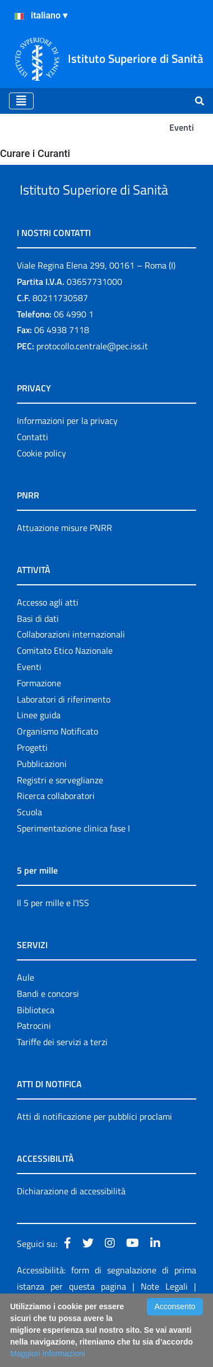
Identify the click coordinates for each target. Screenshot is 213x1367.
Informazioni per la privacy (67, 462)
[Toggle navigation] (21, 101)
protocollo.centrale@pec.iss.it (92, 388)
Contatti (32, 479)
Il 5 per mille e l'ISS (53, 945)
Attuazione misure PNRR (64, 569)
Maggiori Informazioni (47, 1353)
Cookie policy (41, 495)
